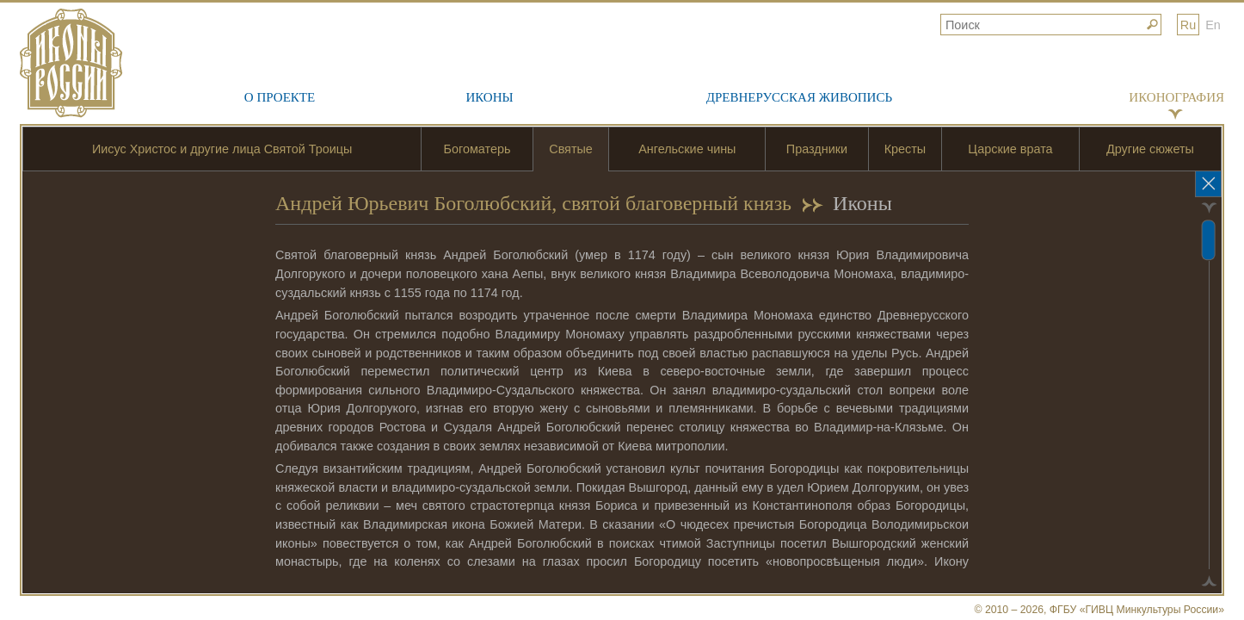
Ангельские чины (687, 149)
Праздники (816, 149)
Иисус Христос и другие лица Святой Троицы (222, 149)
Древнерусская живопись (799, 97)
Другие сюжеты (1150, 149)
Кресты (905, 149)
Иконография (1176, 97)
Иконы (489, 97)
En (1213, 25)
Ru (1188, 25)
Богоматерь (477, 149)
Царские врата (1010, 149)
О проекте (279, 97)
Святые (571, 149)
